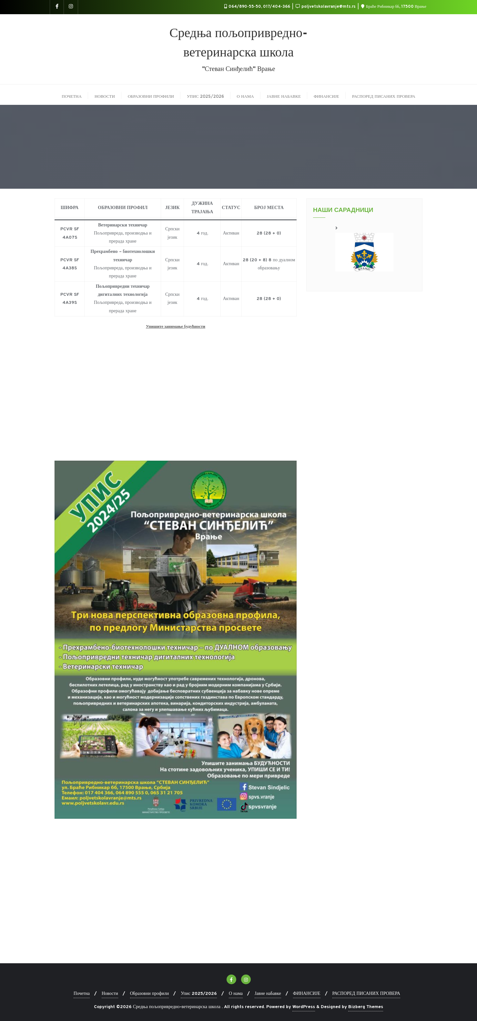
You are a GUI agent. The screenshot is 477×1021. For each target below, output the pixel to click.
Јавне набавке (268, 993)
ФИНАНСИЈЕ (306, 993)
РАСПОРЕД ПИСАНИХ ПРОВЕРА (366, 993)
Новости (110, 993)
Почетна (82, 993)
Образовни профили (149, 993)
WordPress (303, 1007)
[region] (364, 247)
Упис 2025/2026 (199, 993)
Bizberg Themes (365, 1007)
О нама (236, 993)
